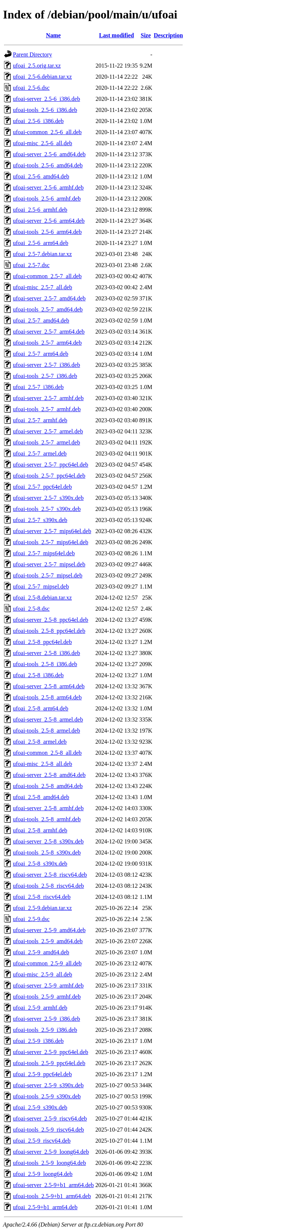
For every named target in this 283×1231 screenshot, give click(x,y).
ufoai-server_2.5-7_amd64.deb (49, 298)
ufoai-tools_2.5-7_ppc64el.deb (49, 476)
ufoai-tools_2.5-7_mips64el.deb (50, 542)
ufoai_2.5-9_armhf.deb (40, 1008)
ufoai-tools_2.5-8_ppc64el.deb (49, 631)
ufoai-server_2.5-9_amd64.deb (49, 930)
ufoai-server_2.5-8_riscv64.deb (50, 875)
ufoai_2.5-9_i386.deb (38, 1041)
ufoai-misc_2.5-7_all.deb (42, 287)
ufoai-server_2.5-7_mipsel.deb (49, 564)
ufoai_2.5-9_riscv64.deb (41, 1141)
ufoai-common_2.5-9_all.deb (47, 963)
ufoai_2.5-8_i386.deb (38, 675)
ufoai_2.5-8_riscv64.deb (41, 897)
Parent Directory (32, 54)
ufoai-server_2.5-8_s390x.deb (48, 841)
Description (168, 35)
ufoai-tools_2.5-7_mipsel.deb (47, 575)
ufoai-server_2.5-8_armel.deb (48, 719)
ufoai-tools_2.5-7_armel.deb (46, 442)
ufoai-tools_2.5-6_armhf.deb (47, 198)
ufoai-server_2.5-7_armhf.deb (48, 398)
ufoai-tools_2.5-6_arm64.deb (47, 232)
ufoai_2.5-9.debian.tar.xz (42, 908)
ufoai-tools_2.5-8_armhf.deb (47, 819)
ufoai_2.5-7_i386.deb (38, 387)
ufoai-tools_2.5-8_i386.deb (45, 664)
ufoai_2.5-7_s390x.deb (40, 520)
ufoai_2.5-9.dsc (31, 919)
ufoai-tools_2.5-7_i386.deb (45, 376)
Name (53, 35)
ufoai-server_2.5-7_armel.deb (48, 431)
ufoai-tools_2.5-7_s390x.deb (47, 509)
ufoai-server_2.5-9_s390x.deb (48, 1085)
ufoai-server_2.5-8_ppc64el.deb (50, 620)
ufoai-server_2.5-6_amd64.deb (49, 154)
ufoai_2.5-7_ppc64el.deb (42, 487)
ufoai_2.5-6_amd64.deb (41, 176)
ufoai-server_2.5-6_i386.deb (46, 99)
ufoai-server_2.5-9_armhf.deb (48, 985)
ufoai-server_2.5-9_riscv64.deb (50, 1118)
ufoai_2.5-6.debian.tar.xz (42, 77)
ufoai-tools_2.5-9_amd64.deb (48, 941)
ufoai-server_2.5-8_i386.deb (46, 653)
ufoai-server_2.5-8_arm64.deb (49, 686)
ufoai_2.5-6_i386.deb (38, 121)
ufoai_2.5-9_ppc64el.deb (42, 1074)
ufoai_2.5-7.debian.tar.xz (42, 254)
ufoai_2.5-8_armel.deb (40, 742)
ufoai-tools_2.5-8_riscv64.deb (48, 886)
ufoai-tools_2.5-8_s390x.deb (47, 852)
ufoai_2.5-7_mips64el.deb (44, 553)
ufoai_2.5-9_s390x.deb (40, 1107)
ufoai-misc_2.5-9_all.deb (42, 974)
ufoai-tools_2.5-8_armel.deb (46, 730)
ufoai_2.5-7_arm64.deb (40, 354)
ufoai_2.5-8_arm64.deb (40, 708)
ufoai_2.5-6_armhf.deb (40, 210)
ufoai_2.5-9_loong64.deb (43, 1174)
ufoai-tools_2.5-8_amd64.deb (48, 786)
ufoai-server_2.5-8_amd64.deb (49, 775)
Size (146, 35)
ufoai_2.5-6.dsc (31, 88)
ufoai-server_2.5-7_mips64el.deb (52, 531)
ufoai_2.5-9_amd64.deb (41, 952)
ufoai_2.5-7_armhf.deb (40, 420)
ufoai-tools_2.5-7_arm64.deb (47, 343)
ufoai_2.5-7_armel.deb (40, 453)
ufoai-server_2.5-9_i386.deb (46, 1019)
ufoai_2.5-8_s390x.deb (40, 863)
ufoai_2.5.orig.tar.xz (37, 65)
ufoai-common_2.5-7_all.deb (47, 276)
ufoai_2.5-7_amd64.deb (41, 320)
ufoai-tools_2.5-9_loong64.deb (49, 1163)
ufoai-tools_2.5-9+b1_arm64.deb (52, 1196)
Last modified (116, 35)
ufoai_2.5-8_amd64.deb (41, 797)
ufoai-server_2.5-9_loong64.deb (51, 1152)
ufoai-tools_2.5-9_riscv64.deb (48, 1129)
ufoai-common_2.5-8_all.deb (47, 753)
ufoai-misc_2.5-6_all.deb (42, 143)
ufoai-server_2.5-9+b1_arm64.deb (53, 1185)
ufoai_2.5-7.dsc (31, 265)
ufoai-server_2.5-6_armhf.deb (48, 187)
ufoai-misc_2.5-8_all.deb (42, 764)
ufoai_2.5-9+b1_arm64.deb (45, 1207)
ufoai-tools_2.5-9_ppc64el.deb (49, 1063)
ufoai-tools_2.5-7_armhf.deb (47, 409)
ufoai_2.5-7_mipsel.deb (41, 586)
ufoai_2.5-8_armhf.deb (40, 830)
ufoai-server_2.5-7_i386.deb (46, 365)
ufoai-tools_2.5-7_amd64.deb (48, 309)
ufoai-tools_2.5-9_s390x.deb (47, 1096)
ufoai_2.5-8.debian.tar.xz (42, 597)
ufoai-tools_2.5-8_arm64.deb (47, 697)
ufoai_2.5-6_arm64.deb (40, 243)
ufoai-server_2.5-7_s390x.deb (48, 498)
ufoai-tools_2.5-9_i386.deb (45, 1030)
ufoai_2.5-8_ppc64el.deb (42, 642)
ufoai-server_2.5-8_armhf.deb (48, 808)
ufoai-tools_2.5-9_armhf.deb (47, 996)
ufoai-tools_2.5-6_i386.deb (45, 110)
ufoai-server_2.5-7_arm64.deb (49, 331)
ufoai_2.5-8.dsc (31, 609)
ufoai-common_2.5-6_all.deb (47, 132)
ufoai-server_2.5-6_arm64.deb (49, 221)
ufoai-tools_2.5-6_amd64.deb (48, 165)
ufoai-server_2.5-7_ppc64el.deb (50, 464)
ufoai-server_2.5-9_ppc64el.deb (50, 1052)
